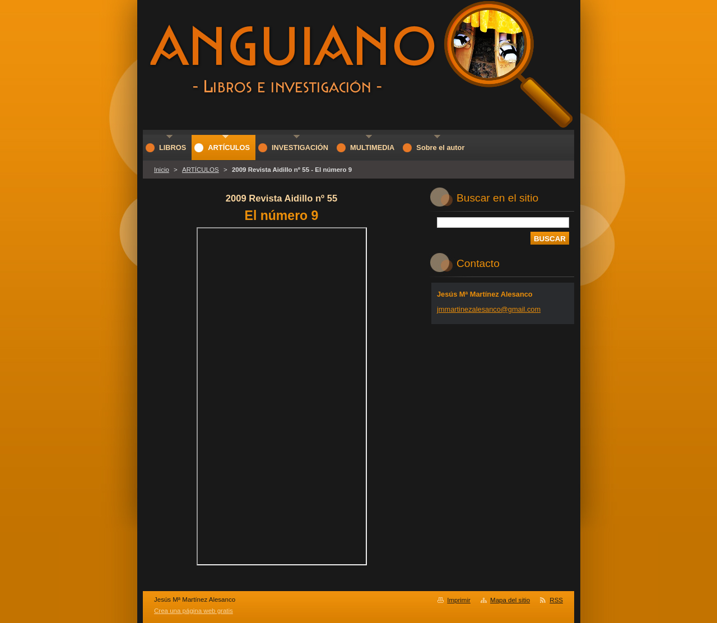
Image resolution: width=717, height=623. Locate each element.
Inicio (161, 169)
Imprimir (459, 600)
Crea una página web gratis (193, 610)
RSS (556, 600)
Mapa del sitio (510, 600)
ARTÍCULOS (200, 169)
